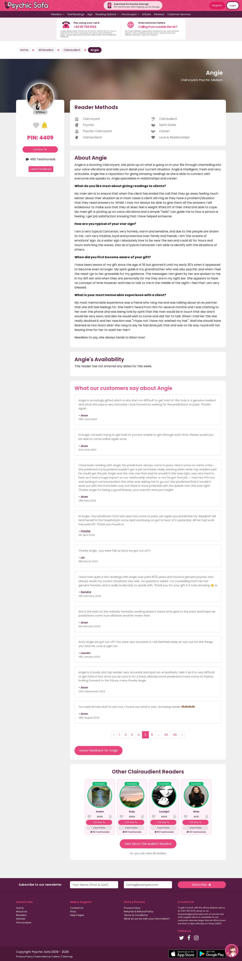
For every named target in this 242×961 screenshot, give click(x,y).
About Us (21, 911)
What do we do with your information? (147, 918)
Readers (21, 915)
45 (166, 735)
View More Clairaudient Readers (148, 844)
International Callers (47, 956)
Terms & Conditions (136, 915)
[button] (231, 950)
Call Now (40, 149)
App (89, 14)
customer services (188, 920)
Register (217, 5)
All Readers (46, 50)
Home (24, 50)
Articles (146, 14)
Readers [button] (56, 14)
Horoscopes (23, 922)
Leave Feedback (41, 169)
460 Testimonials (40, 159)
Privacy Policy (132, 908)
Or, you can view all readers (148, 853)
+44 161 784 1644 (85, 27)
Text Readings (75, 14)
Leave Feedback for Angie (98, 750)
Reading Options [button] (106, 14)
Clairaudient (72, 50)
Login (233, 5)
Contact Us (76, 908)
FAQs (73, 911)
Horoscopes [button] (129, 14)
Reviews (159, 14)
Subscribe (202, 884)
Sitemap (67, 956)
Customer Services (179, 14)
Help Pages (77, 915)
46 (175, 735)
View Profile (99, 827)
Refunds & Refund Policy (138, 911)
